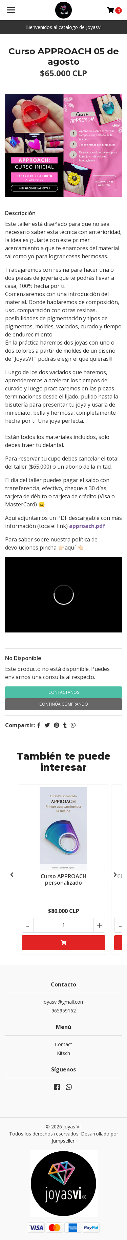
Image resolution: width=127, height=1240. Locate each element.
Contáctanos (63, 692)
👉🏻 (61, 547)
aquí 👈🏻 (74, 547)
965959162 (63, 1010)
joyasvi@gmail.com (63, 1002)
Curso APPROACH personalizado (64, 879)
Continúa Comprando (63, 704)
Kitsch (63, 1053)
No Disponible (23, 658)
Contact (63, 1044)
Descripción (20, 213)
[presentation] (12, 874)
